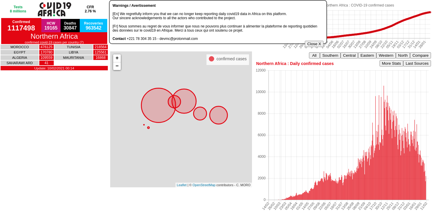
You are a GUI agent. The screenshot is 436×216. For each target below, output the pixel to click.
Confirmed (21, 26)
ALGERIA (19, 57)
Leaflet (182, 185)
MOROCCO (19, 47)
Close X (314, 44)
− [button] (117, 66)
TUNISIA (73, 47)
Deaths (70, 25)
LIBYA (73, 52)
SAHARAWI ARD (19, 63)
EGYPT (20, 52)
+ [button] (117, 58)
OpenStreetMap (204, 185)
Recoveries (93, 25)
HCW (51, 25)
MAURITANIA (73, 57)
